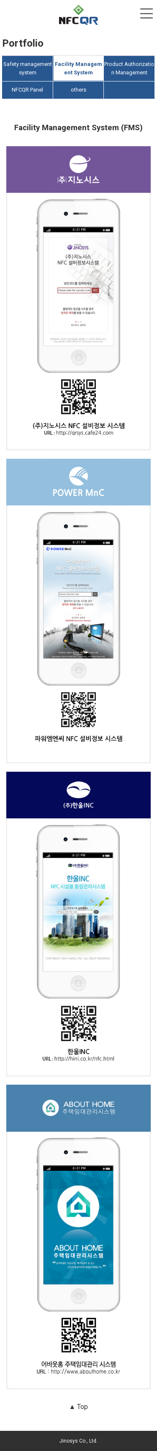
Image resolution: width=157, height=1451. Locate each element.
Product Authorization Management (129, 68)
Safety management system (27, 68)
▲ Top (78, 1407)
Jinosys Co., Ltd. (78, 1441)
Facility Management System (78, 68)
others (78, 90)
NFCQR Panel (27, 90)
